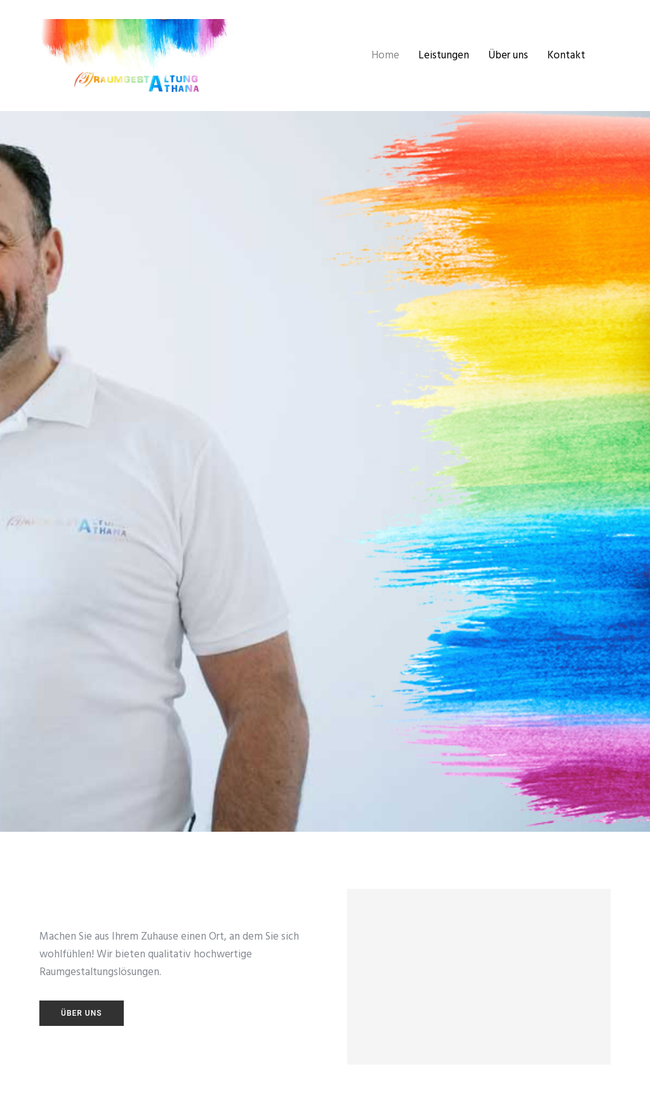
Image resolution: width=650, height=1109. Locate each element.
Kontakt (566, 55)
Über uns (508, 55)
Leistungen (443, 55)
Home (385, 55)
